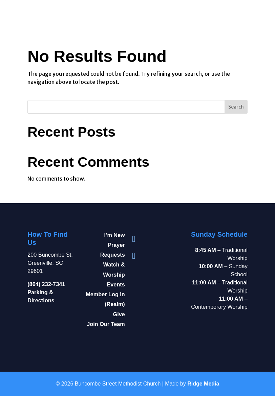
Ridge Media (203, 384)
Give (119, 314)
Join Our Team (106, 324)
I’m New (114, 235)
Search (236, 107)
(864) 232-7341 (46, 284)
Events (116, 284)
